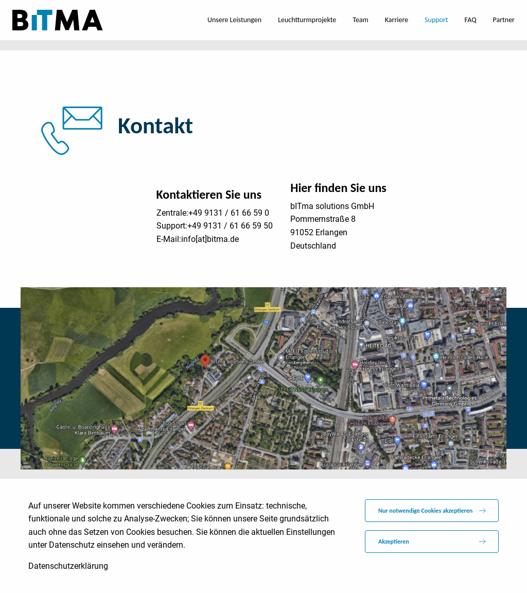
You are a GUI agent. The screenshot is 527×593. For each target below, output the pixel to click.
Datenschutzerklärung (68, 566)
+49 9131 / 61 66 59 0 (228, 213)
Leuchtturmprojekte (307, 19)
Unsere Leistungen (234, 19)
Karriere (396, 19)
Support (436, 19)
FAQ (471, 19)
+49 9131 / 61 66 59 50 (230, 226)
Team (360, 19)
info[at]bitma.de (210, 239)
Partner (504, 19)
